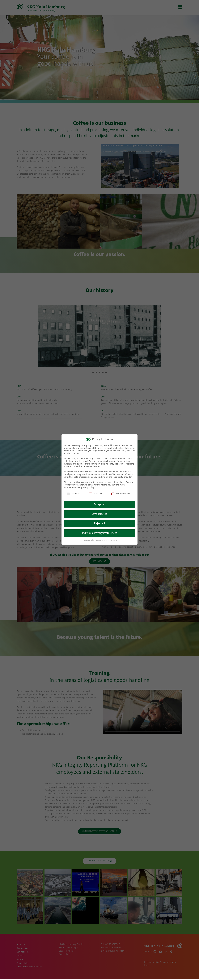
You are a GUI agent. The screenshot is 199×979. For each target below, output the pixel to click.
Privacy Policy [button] (103, 540)
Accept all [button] (99, 504)
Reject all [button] (99, 523)
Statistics (95, 494)
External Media (120, 494)
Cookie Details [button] (87, 540)
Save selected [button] (99, 514)
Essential (73, 494)
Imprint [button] (114, 540)
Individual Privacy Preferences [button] (99, 533)
